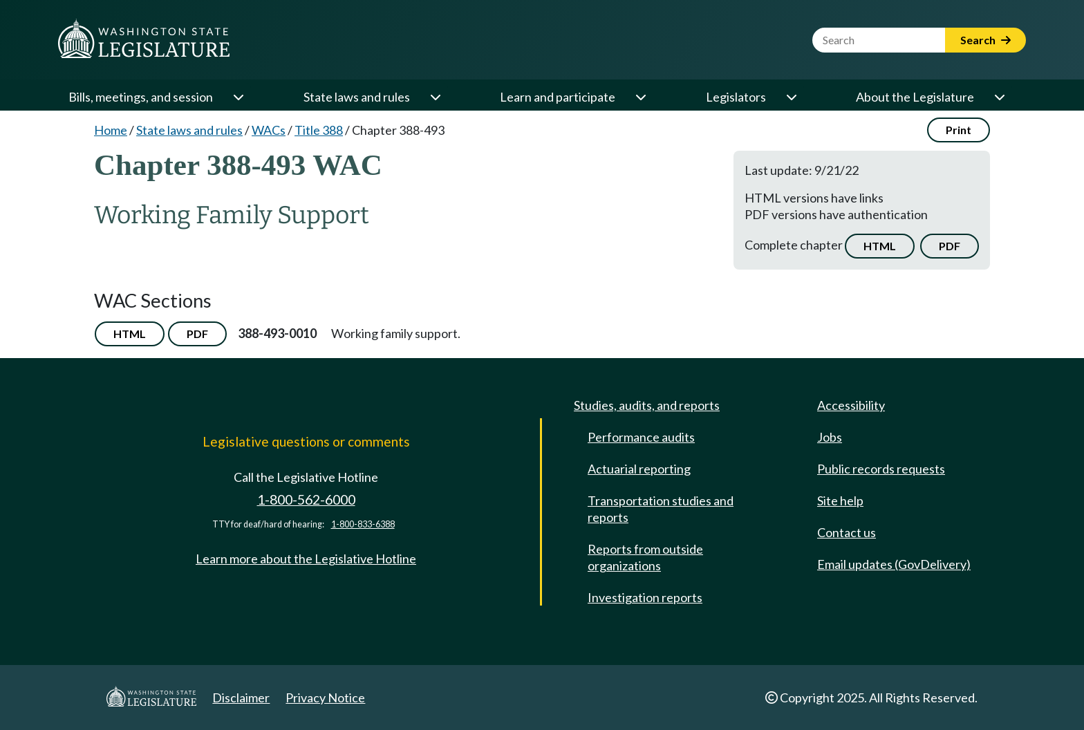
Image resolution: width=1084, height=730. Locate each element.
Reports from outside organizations (645, 557)
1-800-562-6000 (306, 499)
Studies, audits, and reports (647, 405)
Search (985, 39)
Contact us (846, 532)
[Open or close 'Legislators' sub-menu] (791, 97)
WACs (269, 130)
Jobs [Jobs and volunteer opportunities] (829, 436)
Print (958, 129)
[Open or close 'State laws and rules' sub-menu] (435, 97)
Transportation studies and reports (660, 509)
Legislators (736, 96)
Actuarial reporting (639, 468)
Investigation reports (645, 597)
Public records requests (881, 468)
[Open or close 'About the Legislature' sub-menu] (999, 97)
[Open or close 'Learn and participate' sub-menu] (640, 97)
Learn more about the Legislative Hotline (306, 558)
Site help (840, 500)
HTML (879, 245)
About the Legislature (915, 96)
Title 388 (319, 130)
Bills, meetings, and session (140, 96)
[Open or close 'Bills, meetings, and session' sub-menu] (238, 97)
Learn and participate (557, 96)
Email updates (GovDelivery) (894, 564)
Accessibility (851, 405)
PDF (949, 245)
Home (110, 130)
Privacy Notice (325, 697)
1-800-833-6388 (363, 524)
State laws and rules (356, 96)
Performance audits (641, 436)
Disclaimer (241, 697)
